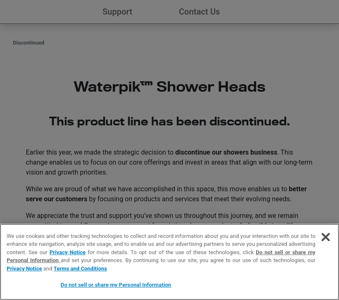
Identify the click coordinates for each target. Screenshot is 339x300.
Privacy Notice (68, 252)
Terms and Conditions (80, 268)
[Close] (326, 237)
